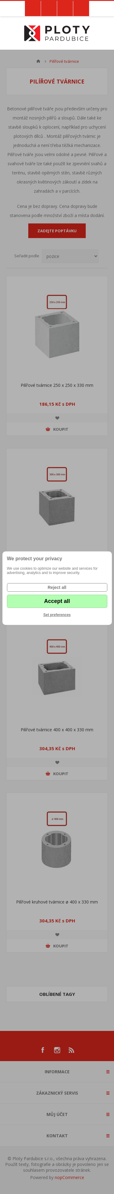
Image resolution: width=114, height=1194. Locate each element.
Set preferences (57, 615)
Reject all (57, 587)
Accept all (57, 601)
